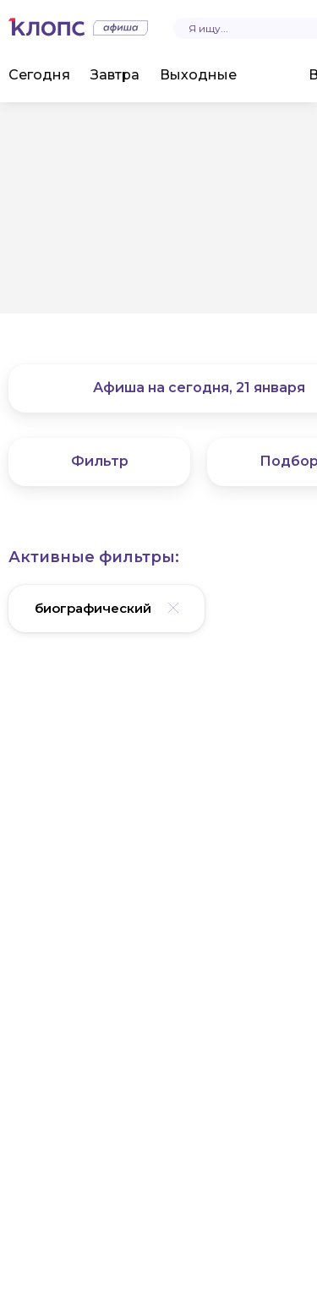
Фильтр (99, 461)
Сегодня (39, 75)
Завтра (114, 75)
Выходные (198, 75)
